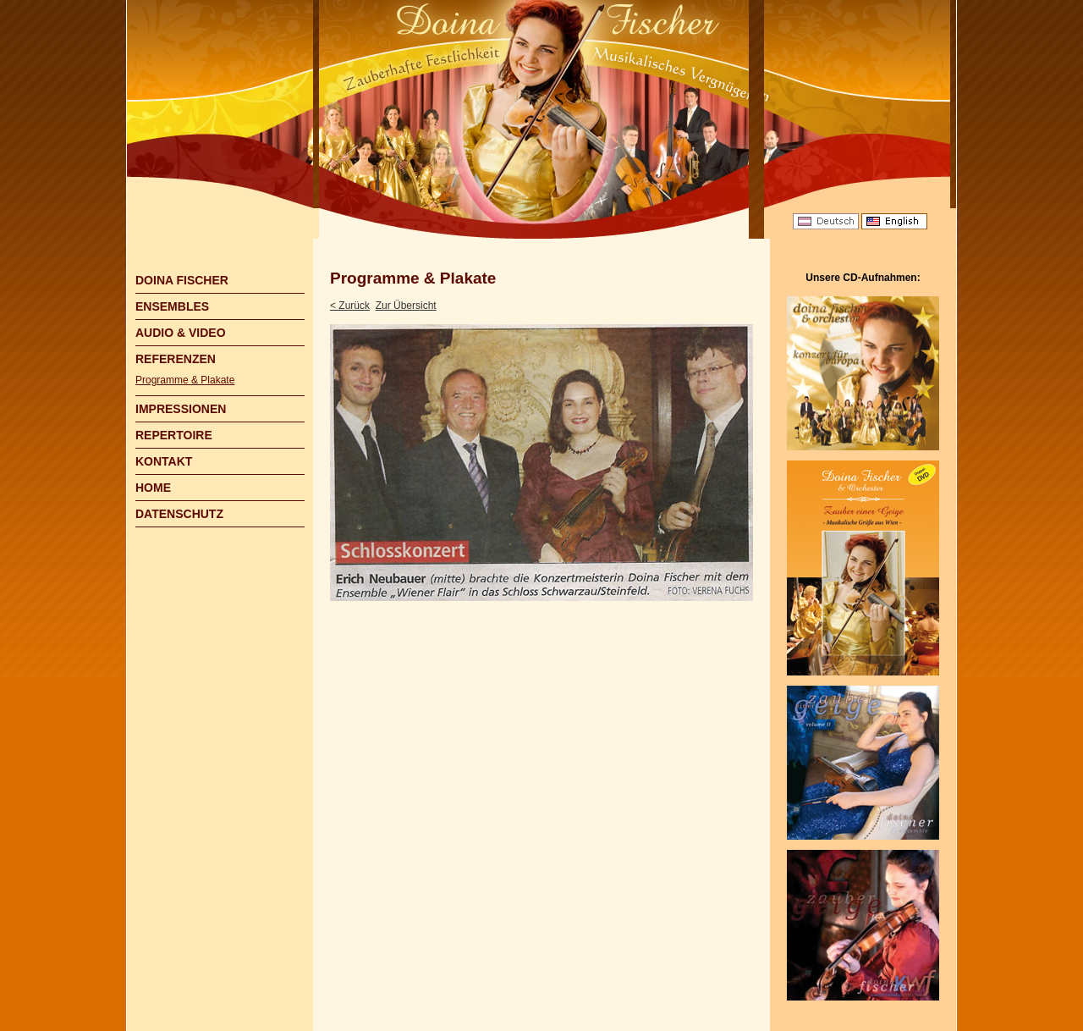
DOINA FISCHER (181, 280)
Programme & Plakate (184, 380)
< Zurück (350, 306)
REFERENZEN (175, 359)
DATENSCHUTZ (179, 514)
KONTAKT (163, 461)
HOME (153, 487)
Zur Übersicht (406, 306)
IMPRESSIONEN (180, 409)
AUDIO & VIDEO (180, 332)
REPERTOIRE (173, 435)
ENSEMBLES (172, 306)
